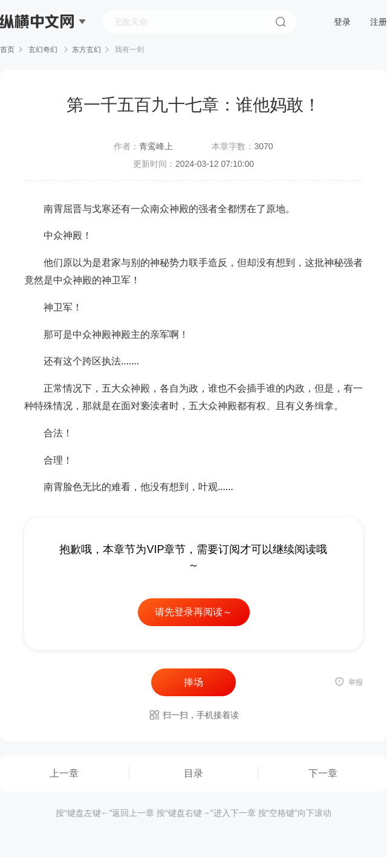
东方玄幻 (86, 49)
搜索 (281, 22)
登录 (342, 22)
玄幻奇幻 (43, 49)
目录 (193, 773)
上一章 (64, 773)
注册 (378, 22)
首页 (7, 49)
